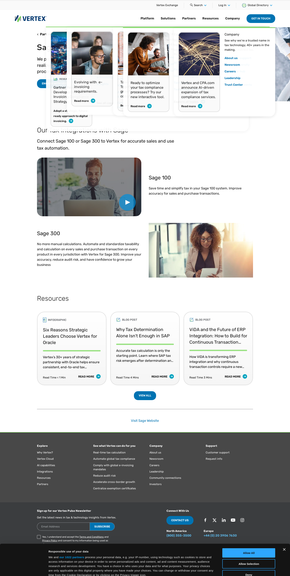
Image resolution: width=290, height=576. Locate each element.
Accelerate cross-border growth (114, 482)
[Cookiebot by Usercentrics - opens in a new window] (24, 569)
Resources (210, 18)
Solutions (168, 18)
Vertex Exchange (167, 5)
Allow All (249, 521)
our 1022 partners (71, 526)
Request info (214, 458)
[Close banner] (284, 518)
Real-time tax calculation (109, 452)
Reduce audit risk (104, 475)
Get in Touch (260, 18)
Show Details (194, 568)
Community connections (165, 478)
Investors (155, 484)
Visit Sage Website (145, 421)
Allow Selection (249, 532)
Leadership (156, 471)
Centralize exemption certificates (114, 488)
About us (155, 452)
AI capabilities (46, 465)
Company (232, 18)
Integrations (45, 471)
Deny (248, 543)
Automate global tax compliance (114, 458)
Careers (154, 465)
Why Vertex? (45, 452)
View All (145, 395)
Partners (189, 18)
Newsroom (156, 458)
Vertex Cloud (45, 458)
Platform (147, 18)
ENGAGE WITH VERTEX (57, 83)
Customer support (218, 452)
